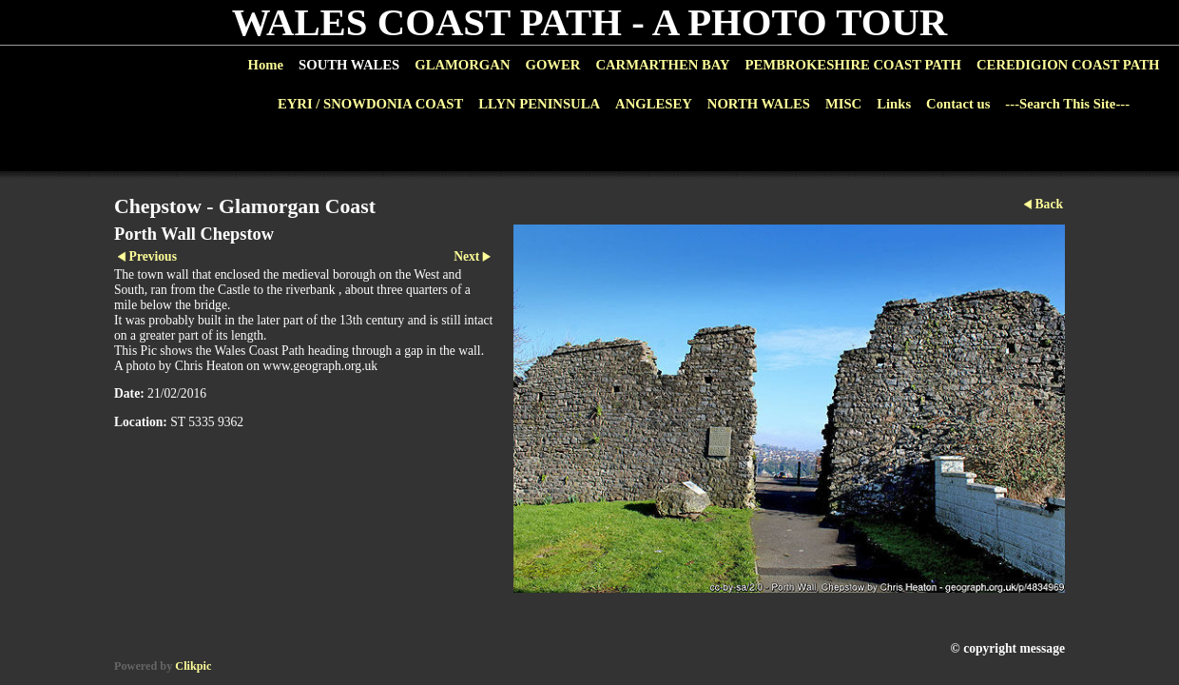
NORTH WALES (758, 103)
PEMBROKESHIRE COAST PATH (853, 64)
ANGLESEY (653, 103)
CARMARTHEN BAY (662, 64)
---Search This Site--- (1067, 103)
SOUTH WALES (349, 64)
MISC (843, 103)
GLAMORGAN (462, 64)
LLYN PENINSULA (539, 103)
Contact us (958, 103)
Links (894, 103)
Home (265, 64)
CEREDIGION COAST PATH (1067, 64)
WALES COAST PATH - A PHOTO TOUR (590, 22)
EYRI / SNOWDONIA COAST (370, 103)
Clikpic (193, 666)
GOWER (552, 64)
